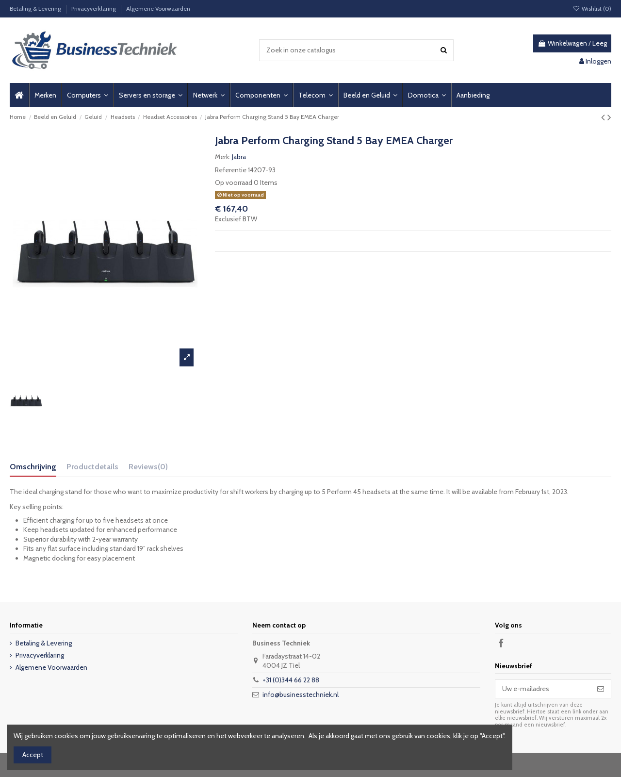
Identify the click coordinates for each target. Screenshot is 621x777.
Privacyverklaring (94, 8)
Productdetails (92, 466)
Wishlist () (592, 8)
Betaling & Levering (36, 8)
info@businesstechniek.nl (300, 694)
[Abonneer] (600, 689)
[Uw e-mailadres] (542, 689)
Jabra (239, 156)
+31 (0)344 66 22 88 (290, 680)
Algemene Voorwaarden (158, 8)
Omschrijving (33, 466)
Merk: (222, 156)
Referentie (230, 169)
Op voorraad (233, 182)
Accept (32, 754)
